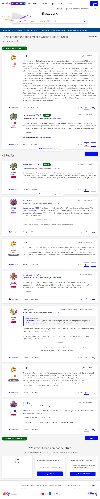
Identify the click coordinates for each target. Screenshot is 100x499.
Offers (69, 3)
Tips (52, 3)
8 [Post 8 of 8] (26, 429)
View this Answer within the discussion (37, 137)
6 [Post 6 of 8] (26, 357)
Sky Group (77, 488)
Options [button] (91, 37)
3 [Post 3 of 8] (26, 232)
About (60, 3)
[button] (94, 55)
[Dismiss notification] (95, 8)
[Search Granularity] (19, 21)
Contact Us (24, 488)
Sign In (94, 4)
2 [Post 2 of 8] (26, 144)
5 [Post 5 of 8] (26, 299)
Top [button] (95, 485)
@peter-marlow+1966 (31, 208)
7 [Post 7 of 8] (26, 392)
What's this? (13, 66)
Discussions (33, 3)
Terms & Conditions (35, 485)
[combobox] (54, 21)
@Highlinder (30, 318)
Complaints (76, 485)
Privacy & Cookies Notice (50, 485)
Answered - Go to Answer (14, 48)
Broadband (50, 13)
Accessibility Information (65, 485)
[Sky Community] (15, 3)
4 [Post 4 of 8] (26, 264)
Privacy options (24, 485)
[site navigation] (3, 3)
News (44, 3)
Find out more (56, 119)
